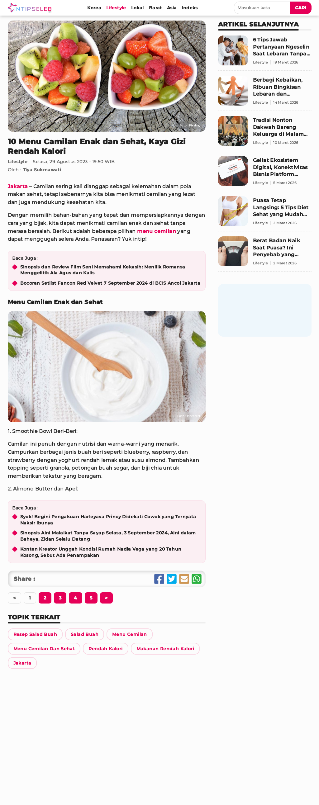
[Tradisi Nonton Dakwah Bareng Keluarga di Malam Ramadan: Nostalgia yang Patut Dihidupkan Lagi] (265, 133)
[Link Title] (35, 634)
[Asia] (171, 8)
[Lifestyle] (116, 8)
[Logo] (31, 8)
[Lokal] (137, 8)
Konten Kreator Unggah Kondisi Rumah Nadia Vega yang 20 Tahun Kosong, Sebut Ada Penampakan (101, 552)
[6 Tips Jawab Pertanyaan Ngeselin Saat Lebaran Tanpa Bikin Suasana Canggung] (265, 53)
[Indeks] (189, 8)
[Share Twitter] (172, 579)
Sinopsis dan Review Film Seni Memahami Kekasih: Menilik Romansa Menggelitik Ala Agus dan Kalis (102, 270)
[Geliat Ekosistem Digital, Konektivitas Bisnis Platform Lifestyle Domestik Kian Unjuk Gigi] (265, 173)
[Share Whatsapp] (197, 579)
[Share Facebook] (159, 579)
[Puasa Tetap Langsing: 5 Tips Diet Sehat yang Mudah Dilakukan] (265, 213)
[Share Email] (184, 579)
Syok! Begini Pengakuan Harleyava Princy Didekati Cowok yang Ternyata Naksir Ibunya (108, 520)
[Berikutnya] (45, 598)
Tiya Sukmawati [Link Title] (42, 170)
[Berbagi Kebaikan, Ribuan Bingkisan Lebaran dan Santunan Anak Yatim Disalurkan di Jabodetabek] (265, 93)
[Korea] (94, 8)
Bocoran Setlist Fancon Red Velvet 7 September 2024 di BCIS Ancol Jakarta (110, 283)
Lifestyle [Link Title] (18, 161)
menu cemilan (156, 231)
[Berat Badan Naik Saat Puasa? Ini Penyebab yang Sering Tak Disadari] (265, 254)
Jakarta (18, 186)
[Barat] (155, 8)
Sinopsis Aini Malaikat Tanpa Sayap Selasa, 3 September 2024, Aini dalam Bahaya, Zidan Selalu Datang (108, 536)
